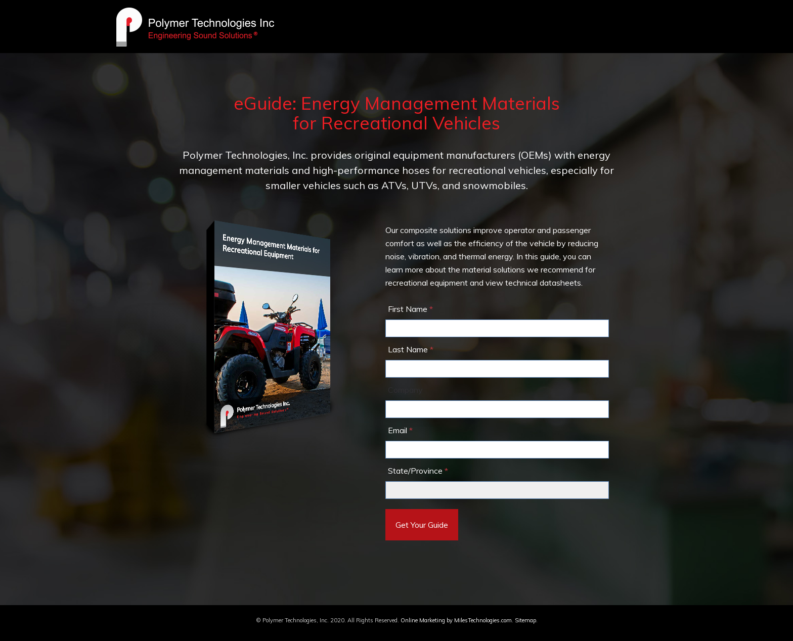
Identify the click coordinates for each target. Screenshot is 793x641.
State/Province (415, 471)
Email (397, 430)
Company (405, 390)
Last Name (408, 349)
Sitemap (525, 620)
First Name (407, 309)
